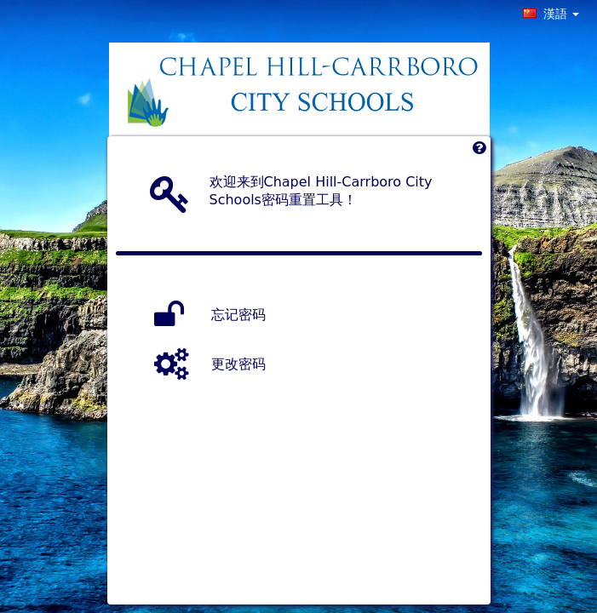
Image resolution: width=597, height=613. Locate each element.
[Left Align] (479, 152)
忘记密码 (238, 314)
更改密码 (238, 364)
